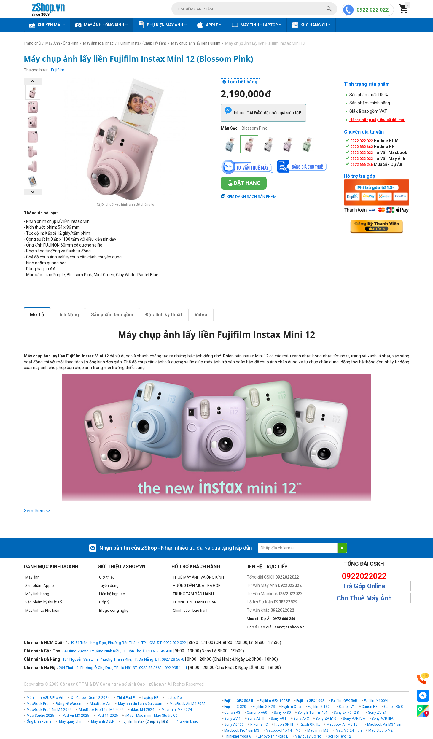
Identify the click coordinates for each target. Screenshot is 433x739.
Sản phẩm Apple (39, 585)
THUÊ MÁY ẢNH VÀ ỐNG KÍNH (198, 577)
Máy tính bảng (37, 594)
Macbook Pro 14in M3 (283, 730)
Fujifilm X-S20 (235, 707)
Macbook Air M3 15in (384, 724)
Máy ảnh (32, 577)
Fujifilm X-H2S (264, 707)
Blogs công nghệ (113, 610)
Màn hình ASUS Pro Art (45, 698)
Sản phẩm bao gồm (112, 314)
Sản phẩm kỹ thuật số (43, 602)
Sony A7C (301, 718)
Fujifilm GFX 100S (310, 701)
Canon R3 (232, 713)
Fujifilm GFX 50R (344, 701)
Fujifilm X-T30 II (320, 707)
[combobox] (254, 8)
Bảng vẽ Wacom (69, 704)
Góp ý (104, 602)
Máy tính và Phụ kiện (42, 610)
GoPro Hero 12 (339, 736)
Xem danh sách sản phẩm (251, 196)
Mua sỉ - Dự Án (271, 618)
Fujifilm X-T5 (291, 707)
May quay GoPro (308, 736)
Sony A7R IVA (354, 718)
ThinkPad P (126, 698)
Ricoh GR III (283, 724)
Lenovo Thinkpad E (273, 736)
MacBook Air (100, 704)
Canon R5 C (393, 707)
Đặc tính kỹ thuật (163, 314)
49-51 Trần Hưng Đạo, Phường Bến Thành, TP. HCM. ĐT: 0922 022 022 (128, 643)
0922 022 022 (372, 10)
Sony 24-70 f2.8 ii (348, 713)
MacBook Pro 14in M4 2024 (49, 710)
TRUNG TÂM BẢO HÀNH (193, 594)
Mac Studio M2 (380, 730)
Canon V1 (347, 707)
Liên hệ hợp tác (112, 594)
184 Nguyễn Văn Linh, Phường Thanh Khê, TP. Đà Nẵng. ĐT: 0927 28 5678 (123, 659)
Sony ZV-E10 (326, 718)
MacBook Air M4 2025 (188, 704)
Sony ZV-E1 (377, 713)
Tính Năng (67, 314)
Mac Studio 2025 (40, 715)
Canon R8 (370, 707)
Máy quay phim (71, 721)
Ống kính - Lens (39, 721)
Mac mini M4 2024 (177, 710)
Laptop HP (150, 698)
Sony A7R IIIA (382, 718)
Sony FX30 (282, 713)
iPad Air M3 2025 (75, 715)
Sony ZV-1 (232, 718)
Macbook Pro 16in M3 (241, 730)
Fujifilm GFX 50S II (238, 701)
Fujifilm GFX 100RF (275, 701)
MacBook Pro (37, 704)
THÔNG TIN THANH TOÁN (195, 602)
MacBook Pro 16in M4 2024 (101, 710)
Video (201, 314)
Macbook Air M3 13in (344, 724)
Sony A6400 (234, 724)
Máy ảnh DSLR (102, 721)
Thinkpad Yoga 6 (237, 736)
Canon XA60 (257, 713)
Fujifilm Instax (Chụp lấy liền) (145, 721)
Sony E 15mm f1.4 (312, 713)
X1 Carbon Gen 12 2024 (90, 698)
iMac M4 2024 (142, 710)
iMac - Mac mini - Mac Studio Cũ (151, 715)
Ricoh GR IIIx (310, 724)
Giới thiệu (107, 577)
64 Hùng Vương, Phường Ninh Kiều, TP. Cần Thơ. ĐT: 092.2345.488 (117, 651)
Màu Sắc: (230, 128)
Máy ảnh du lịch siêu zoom (140, 704)
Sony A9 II (279, 718)
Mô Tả (37, 314)
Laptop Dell (175, 698)
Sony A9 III (255, 718)
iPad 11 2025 (107, 715)
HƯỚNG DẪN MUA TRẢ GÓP (196, 585)
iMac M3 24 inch (348, 730)
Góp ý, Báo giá (276, 627)
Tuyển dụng (109, 585)
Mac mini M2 (317, 730)
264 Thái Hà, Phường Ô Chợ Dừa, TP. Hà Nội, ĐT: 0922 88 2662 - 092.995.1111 (123, 667)
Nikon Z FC (259, 724)
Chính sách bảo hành (190, 610)
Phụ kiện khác (187, 721)
